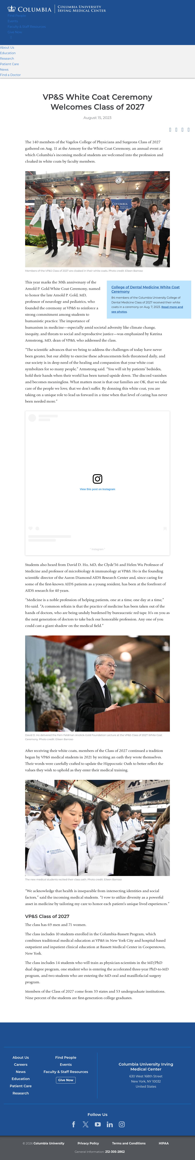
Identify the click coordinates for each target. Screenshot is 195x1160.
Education (7, 53)
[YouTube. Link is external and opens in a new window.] (98, 1124)
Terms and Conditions (127, 1143)
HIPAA (160, 1143)
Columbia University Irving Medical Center (67, 1035)
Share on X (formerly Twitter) (176, 129)
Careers (20, 1065)
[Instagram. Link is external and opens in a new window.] (122, 1124)
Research (6, 58)
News (4, 69)
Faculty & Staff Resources (25, 26)
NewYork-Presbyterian (128, 1036)
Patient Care (8, 64)
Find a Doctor (9, 75)
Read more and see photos (162, 307)
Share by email (188, 129)
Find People (16, 15)
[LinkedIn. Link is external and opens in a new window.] (110, 1124)
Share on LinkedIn (182, 129)
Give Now (14, 32)
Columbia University (51, 1143)
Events (12, 21)
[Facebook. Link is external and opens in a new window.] (73, 1124)
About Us (6, 47)
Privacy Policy (88, 1143)
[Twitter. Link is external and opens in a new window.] (85, 1124)
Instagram (98, 549)
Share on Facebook (170, 129)
